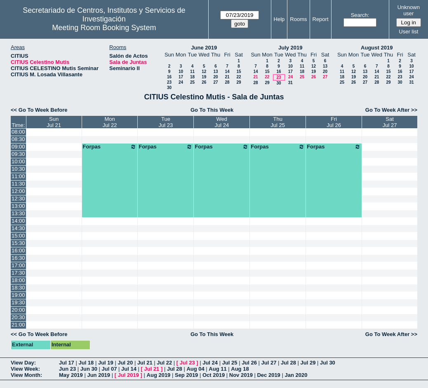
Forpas (110, 146)
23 (169, 82)
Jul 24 (210, 363)
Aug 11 (217, 369)
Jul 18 (86, 363)
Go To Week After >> (391, 110)
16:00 (18, 250)
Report (321, 19)
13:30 (18, 213)
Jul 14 (128, 369)
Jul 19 (105, 363)
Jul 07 (109, 369)
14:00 (18, 221)
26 (204, 82)
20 (215, 77)
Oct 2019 (213, 375)
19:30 (18, 302)
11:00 (18, 176)
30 (169, 87)
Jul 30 (327, 363)
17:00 (18, 265)
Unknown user (408, 10)
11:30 (18, 184)
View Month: (26, 375)
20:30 (18, 317)
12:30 (18, 198)
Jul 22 (164, 363)
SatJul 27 (390, 122)
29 (238, 82)
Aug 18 (240, 369)
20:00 (18, 310)
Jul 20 (125, 363)
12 (204, 71)
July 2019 (290, 48)
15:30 (18, 243)
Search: (360, 15)
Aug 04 (195, 369)
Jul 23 (187, 363)
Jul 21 (145, 363)
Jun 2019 (98, 375)
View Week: (25, 369)
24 (181, 82)
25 (192, 82)
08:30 (18, 139)
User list (408, 31)
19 (204, 77)
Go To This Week (211, 110)
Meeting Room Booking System (104, 28)
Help (279, 19)
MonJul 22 (110, 122)
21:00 (18, 325)
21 (227, 77)
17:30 (18, 273)
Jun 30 (88, 369)
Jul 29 (308, 363)
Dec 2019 (268, 375)
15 (238, 71)
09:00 (18, 146)
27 (215, 82)
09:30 (18, 154)
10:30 (18, 169)
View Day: (23, 363)
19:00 (18, 295)
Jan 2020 (296, 375)
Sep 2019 (186, 375)
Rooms (298, 19)
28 (227, 82)
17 (181, 77)
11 (192, 71)
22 (238, 77)
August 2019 (377, 48)
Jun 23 (67, 369)
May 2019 (71, 375)
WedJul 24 (221, 122)
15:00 (18, 236)
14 (227, 71)
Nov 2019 (241, 375)
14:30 (18, 228)
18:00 (18, 280)
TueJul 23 (166, 122)
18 (192, 77)
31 (290, 82)
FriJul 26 (334, 122)
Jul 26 (249, 363)
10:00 (18, 161)
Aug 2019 (159, 375)
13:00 (18, 206)
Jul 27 (269, 363)
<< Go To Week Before (39, 110)
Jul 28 (288, 363)
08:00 (18, 132)
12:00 (18, 191)
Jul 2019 (128, 375)
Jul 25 (230, 363)
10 (181, 71)
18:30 (18, 288)
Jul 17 (66, 363)
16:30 (18, 258)
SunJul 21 (54, 122)
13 (215, 71)
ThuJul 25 (277, 122)
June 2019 (204, 48)
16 (169, 77)
